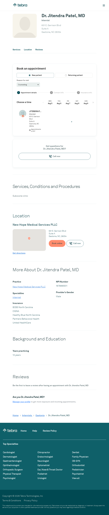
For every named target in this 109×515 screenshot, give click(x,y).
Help (34, 431)
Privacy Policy (30, 500)
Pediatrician (78, 469)
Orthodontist (78, 465)
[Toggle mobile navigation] (104, 5)
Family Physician (80, 456)
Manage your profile (21, 402)
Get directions (19, 253)
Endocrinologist (45, 456)
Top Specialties (10, 444)
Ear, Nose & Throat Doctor (50, 469)
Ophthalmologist (11, 465)
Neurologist (43, 461)
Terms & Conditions (11, 500)
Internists (27, 415)
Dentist (75, 452)
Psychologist (9, 478)
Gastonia (40, 415)
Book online (57, 243)
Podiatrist (42, 474)
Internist (17, 297)
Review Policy (49, 431)
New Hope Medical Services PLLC (29, 286)
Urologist (41, 478)
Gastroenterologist (12, 461)
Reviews (39, 50)
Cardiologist (9, 452)
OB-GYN (76, 461)
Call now (54, 156)
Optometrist (43, 465)
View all (75, 478)
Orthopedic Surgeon (13, 469)
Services (16, 50)
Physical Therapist (12, 474)
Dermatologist (10, 456)
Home (16, 415)
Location (28, 50)
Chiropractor (43, 452)
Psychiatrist (78, 474)
